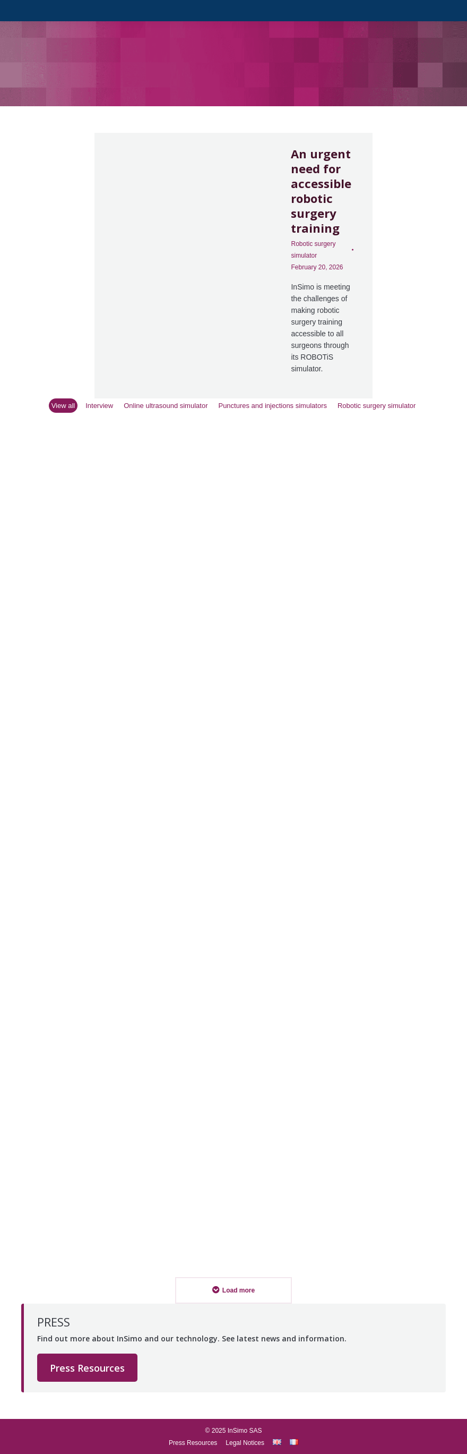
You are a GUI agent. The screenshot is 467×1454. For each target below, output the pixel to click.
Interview (99, 406)
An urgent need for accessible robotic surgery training (321, 190)
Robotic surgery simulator (313, 249)
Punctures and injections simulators (272, 406)
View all (63, 406)
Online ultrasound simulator (165, 406)
